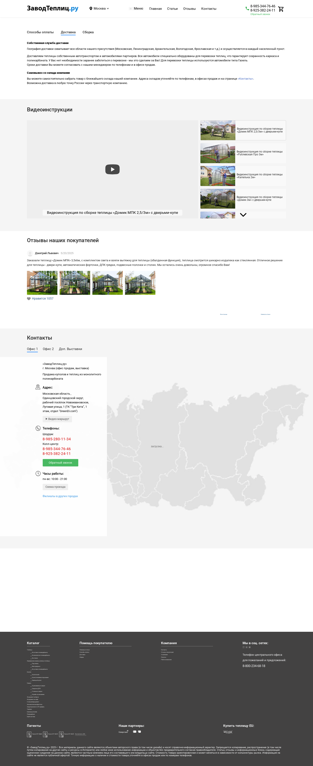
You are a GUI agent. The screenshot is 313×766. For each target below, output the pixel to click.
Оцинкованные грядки (47, 646)
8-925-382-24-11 (262, 10)
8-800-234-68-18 (254, 590)
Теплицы (33, 571)
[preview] (112, 169)
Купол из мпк (41, 623)
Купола (32, 617)
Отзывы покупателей (188, 577)
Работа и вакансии (186, 594)
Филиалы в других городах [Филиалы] (60, 500)
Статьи (175, 9)
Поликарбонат (36, 710)
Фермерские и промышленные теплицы (54, 594)
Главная (158, 9)
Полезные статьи (117, 571)
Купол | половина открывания (52, 629)
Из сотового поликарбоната (50, 577)
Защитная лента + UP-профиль (47, 692)
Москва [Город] (100, 8)
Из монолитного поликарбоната (53, 583)
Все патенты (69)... (131, 734)
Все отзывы (219, 316)
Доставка (112, 583)
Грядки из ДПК (42, 652)
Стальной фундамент (41, 681)
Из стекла (38, 589)
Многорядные (41, 606)
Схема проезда (55, 491)
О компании (182, 583)
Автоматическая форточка (44, 687)
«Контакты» (245, 78)
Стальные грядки (43, 658)
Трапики (32, 698)
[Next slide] (243, 215)
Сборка (110, 589)
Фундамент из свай (40, 675)
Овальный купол (43, 635)
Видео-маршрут (58, 423)
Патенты (180, 589)
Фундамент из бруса (40, 669)
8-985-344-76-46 (262, 6)
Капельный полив (39, 704)
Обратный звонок (260, 14)
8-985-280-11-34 (57, 443)
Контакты (211, 9)
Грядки (31, 640)
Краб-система (36, 715)
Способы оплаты (117, 577)
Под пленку (39, 600)
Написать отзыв (265, 316)
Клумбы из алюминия (47, 663)
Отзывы (192, 9)
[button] (32, 353)
